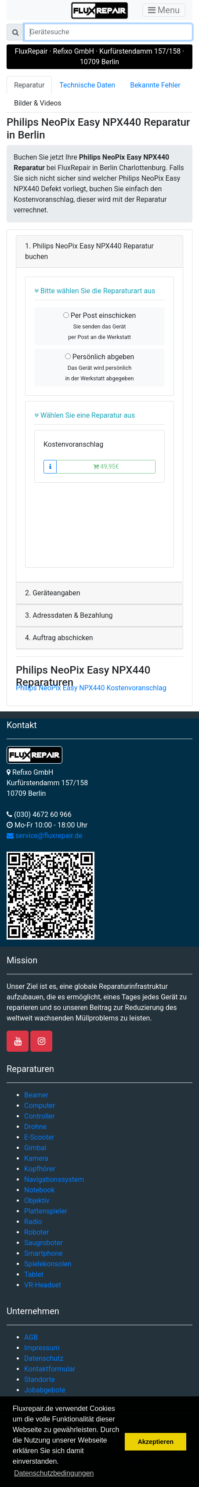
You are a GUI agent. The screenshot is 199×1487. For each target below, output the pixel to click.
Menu (164, 10)
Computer (39, 1105)
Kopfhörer (39, 1169)
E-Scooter (39, 1137)
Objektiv (36, 1200)
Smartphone (43, 1253)
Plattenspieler (45, 1211)
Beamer (36, 1095)
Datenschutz (43, 1358)
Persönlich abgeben (99, 367)
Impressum (42, 1348)
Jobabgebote (44, 1390)
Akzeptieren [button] (155, 1441)
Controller (39, 1116)
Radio (33, 1221)
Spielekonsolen (48, 1264)
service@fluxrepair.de (45, 835)
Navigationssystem (54, 1179)
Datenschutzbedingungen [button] (54, 1473)
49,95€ (106, 466)
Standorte (39, 1379)
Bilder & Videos (38, 103)
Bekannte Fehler (155, 85)
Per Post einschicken (99, 325)
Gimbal (35, 1148)
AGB (31, 1337)
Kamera (36, 1158)
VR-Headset (42, 1285)
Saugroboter (43, 1243)
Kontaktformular (49, 1369)
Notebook (39, 1190)
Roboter (36, 1232)
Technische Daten (87, 85)
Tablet (33, 1274)
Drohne (35, 1127)
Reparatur (29, 85)
